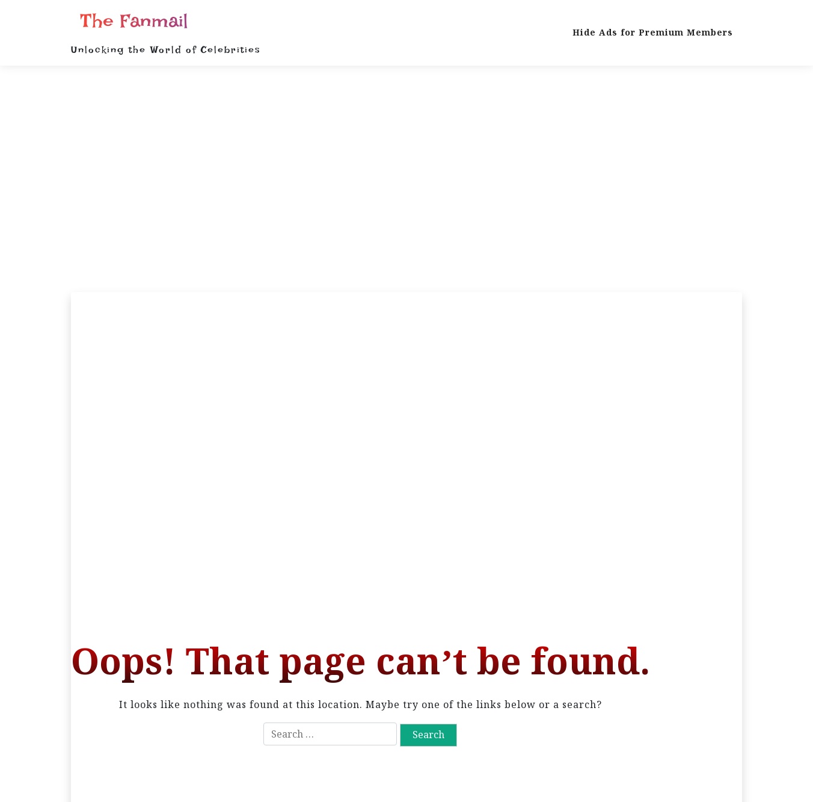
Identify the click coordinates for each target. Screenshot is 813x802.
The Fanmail (134, 21)
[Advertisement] (406, 179)
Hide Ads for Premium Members (652, 32)
